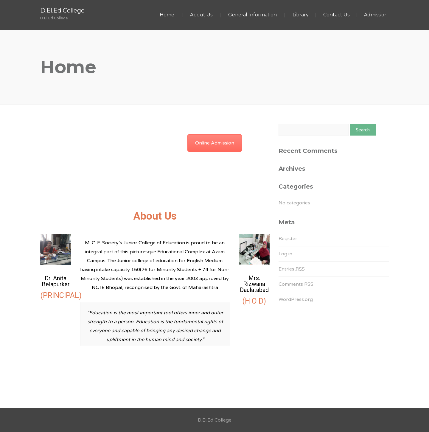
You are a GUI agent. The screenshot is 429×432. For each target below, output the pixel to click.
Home (167, 15)
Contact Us (336, 15)
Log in (285, 254)
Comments (296, 284)
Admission (376, 15)
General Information (252, 15)
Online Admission (214, 143)
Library (301, 15)
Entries (292, 269)
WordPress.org (296, 299)
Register (288, 239)
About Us (201, 15)
